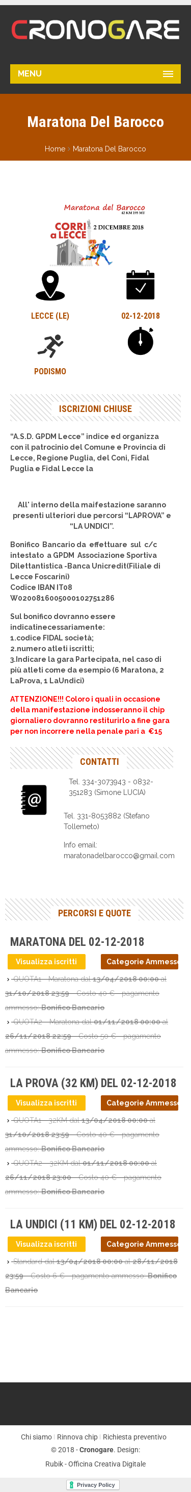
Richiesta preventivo (135, 1437)
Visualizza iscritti (46, 962)
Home (55, 149)
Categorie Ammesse (142, 962)
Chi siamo (36, 1437)
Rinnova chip (77, 1437)
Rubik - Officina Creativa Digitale (95, 1464)
